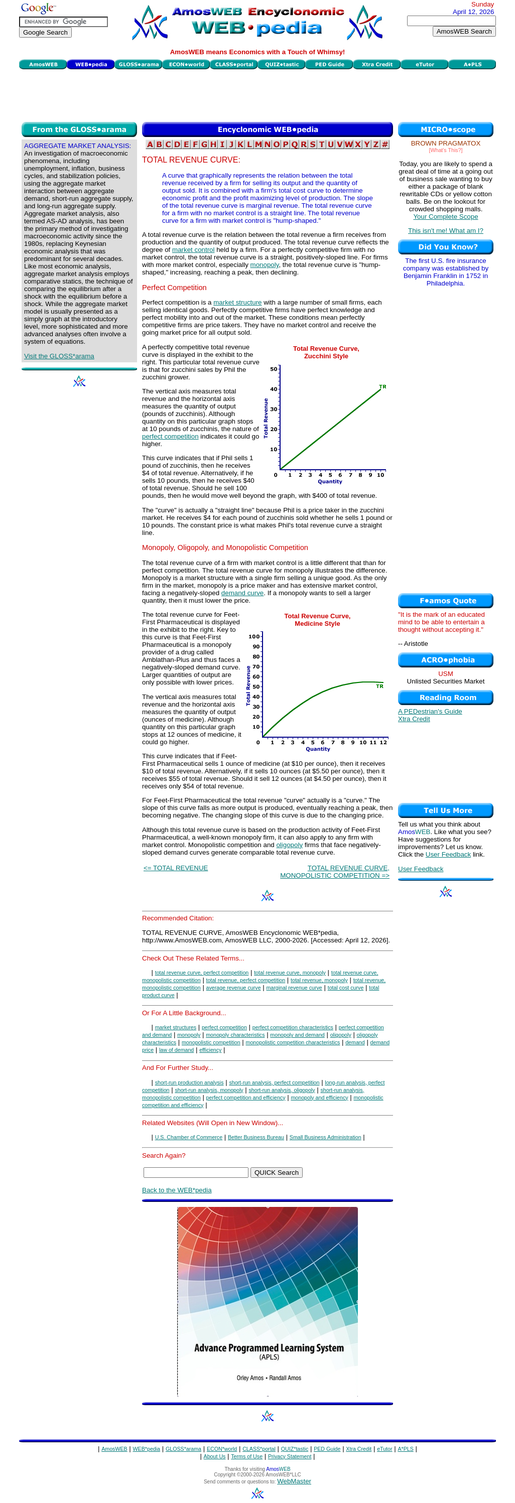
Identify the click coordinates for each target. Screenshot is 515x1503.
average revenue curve (233, 988)
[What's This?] (446, 150)
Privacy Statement (289, 1456)
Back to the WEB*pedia (177, 1190)
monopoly (264, 264)
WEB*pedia (147, 1449)
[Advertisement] (257, 94)
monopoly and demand (297, 1035)
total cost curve (346, 988)
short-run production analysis (189, 1082)
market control (193, 249)
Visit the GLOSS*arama (59, 356)
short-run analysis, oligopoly (281, 1090)
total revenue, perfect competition (246, 980)
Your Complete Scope (445, 216)
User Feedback (448, 854)
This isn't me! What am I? (445, 230)
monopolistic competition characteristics (293, 1042)
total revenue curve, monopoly (290, 973)
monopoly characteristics (235, 1035)
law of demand (176, 1050)
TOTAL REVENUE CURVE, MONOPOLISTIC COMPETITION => (335, 871)
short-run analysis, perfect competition (274, 1082)
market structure (237, 302)
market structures (175, 1027)
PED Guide (327, 1449)
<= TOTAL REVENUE (176, 868)
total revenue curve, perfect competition (202, 973)
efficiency (210, 1050)
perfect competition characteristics (292, 1027)
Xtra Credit (414, 719)
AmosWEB (114, 1449)
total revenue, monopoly (319, 980)
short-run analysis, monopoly (209, 1090)
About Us (215, 1456)
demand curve (242, 593)
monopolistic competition (211, 1042)
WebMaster (294, 1481)
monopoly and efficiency (319, 1098)
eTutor (384, 1449)
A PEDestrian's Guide (430, 711)
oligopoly (289, 845)
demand (355, 1042)
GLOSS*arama (183, 1449)
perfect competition (170, 436)
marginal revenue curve (294, 988)
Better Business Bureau (256, 1137)
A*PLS (405, 1449)
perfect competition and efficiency (246, 1098)
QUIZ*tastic (294, 1449)
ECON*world (222, 1449)
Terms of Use (247, 1456)
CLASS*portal (259, 1449)
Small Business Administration (325, 1137)
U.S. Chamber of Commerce (188, 1137)
